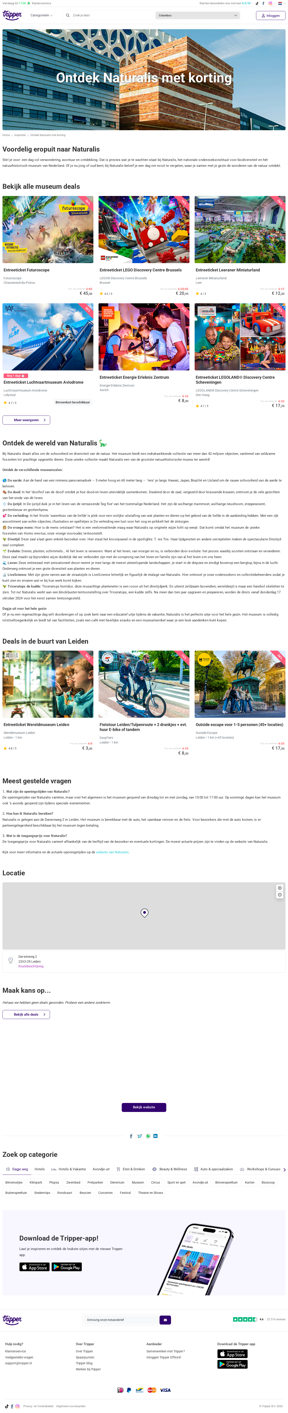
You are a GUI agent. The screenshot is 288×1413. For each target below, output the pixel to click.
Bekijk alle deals (30, 1014)
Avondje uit (101, 1169)
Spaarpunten (85, 1357)
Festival (151, 1194)
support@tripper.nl (18, 1363)
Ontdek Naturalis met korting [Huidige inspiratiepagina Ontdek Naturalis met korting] (48, 135)
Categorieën (40, 15)
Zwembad (76, 1182)
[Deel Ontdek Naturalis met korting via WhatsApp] (148, 1136)
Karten (260, 1182)
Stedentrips (64, 1194)
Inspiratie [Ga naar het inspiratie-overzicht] (20, 135)
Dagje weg (17, 1169)
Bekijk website (144, 1107)
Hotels (40, 1169)
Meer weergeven (30, 420)
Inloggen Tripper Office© (163, 1357)
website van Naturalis (112, 852)
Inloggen (271, 16)
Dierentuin (122, 1182)
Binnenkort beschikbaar (73, 402)
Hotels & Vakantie (69, 1168)
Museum (143, 1182)
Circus (162, 1182)
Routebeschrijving (31, 966)
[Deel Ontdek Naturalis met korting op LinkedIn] (155, 1136)
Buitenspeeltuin (38, 1194)
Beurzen (110, 1194)
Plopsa (56, 1182)
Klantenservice (15, 1351)
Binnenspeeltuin (236, 1182)
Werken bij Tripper (88, 1369)
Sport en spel (184, 1182)
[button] (144, 913)
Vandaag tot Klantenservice (26, 3)
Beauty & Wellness (171, 1169)
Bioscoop (12, 1194)
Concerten (131, 1194)
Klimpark (37, 1182)
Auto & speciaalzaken (215, 1169)
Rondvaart (88, 1194)
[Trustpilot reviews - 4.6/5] (259, 1319)
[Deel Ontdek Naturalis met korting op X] (140, 1136)
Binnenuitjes (14, 1182)
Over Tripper (84, 1351)
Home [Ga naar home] (6, 135)
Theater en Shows (178, 1194)
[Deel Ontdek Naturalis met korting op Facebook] (131, 1136)
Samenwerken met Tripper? (165, 1351)
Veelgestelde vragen (19, 1357)
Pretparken (99, 1182)
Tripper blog (84, 1363)
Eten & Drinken (131, 1169)
